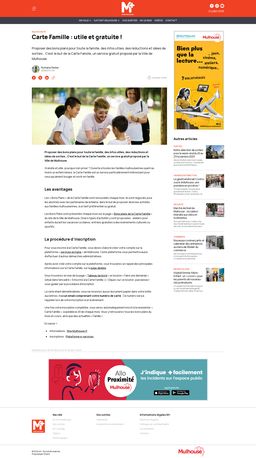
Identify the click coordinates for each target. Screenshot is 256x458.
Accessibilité (147, 428)
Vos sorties (129, 20)
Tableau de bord (97, 275)
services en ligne (71, 252)
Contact (171, 20)
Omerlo (46, 454)
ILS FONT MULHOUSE (107, 20)
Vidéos (158, 20)
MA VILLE (85, 20)
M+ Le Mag (146, 20)
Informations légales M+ (155, 415)
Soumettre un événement (110, 424)
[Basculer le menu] (34, 8)
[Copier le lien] (53, 78)
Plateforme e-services (80, 336)
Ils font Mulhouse (62, 419)
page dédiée (98, 268)
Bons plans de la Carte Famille (132, 214)
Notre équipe (60, 437)
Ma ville (57, 415)
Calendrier (102, 419)
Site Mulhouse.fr (77, 331)
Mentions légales (149, 419)
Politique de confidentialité (154, 424)
